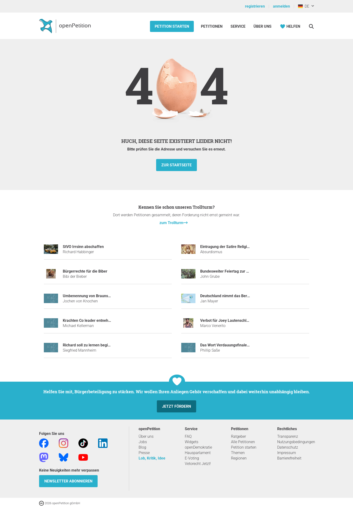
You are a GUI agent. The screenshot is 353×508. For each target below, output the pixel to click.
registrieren (255, 6)
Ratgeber (238, 436)
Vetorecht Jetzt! (198, 463)
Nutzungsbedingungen (296, 442)
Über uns (146, 436)
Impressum (286, 453)
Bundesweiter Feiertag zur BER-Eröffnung (236, 271)
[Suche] (311, 26)
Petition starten (172, 26)
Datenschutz (287, 447)
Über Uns (262, 26)
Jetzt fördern (176, 406)
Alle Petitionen (243, 442)
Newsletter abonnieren (68, 481)
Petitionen (212, 26)
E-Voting (192, 458)
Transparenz (287, 436)
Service (238, 26)
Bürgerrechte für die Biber (85, 271)
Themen (238, 453)
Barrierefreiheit (289, 458)
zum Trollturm (171, 223)
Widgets (191, 442)
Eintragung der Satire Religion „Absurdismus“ (238, 246)
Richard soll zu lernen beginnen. (90, 345)
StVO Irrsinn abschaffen (83, 246)
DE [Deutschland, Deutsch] (303, 6)
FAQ (188, 436)
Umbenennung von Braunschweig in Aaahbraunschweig (110, 296)
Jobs (143, 442)
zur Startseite (176, 165)
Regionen (239, 458)
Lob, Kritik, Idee (152, 458)
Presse (144, 453)
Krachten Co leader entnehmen (89, 320)
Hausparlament (198, 453)
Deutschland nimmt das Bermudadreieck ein (238, 296)
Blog (142, 447)
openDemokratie (198, 447)
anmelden (281, 6)
